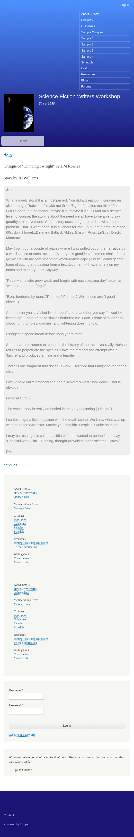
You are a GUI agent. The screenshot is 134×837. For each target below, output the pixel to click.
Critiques (87, 20)
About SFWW (90, 14)
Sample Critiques (92, 32)
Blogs (85, 80)
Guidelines (88, 26)
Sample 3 (87, 50)
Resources (88, 74)
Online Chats (21, 497)
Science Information (25, 547)
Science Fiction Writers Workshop (79, 96)
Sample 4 (87, 56)
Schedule (87, 62)
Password (15, 705)
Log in (124, 5)
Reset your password (22, 734)
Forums (86, 86)
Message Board (22, 508)
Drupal (24, 824)
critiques (10, 465)
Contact (9, 815)
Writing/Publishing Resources (31, 543)
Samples (19, 527)
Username (15, 690)
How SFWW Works (25, 493)
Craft (84, 68)
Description (20, 519)
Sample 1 (87, 38)
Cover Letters (21, 558)
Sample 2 (87, 44)
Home (22, 141)
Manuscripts (21, 562)
